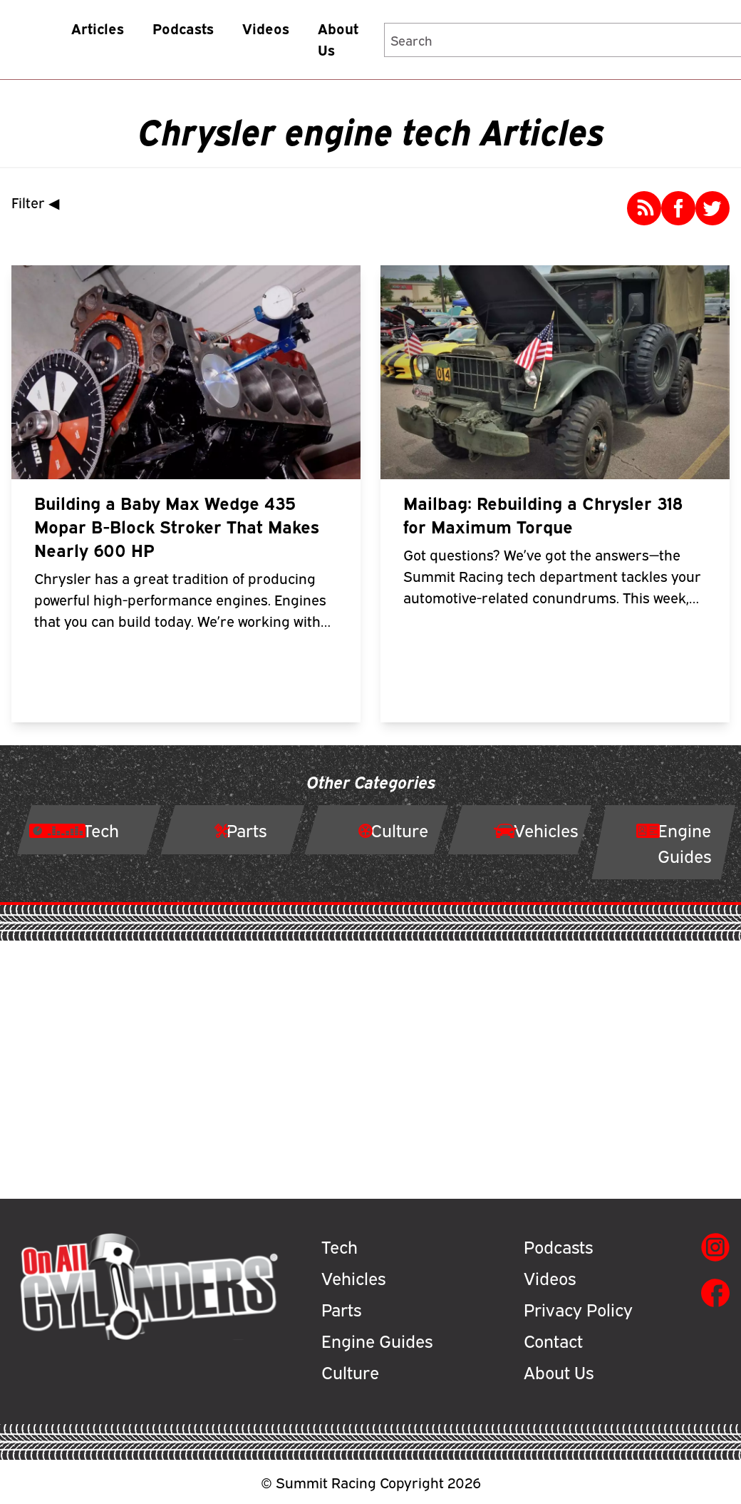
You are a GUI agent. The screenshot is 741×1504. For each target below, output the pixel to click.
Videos (265, 28)
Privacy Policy (578, 1308)
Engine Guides (376, 1340)
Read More (195, 674)
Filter (38, 202)
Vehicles (353, 1277)
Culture (350, 1371)
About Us (338, 39)
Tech (339, 1245)
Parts (341, 1308)
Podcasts (183, 28)
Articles (97, 28)
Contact (553, 1340)
